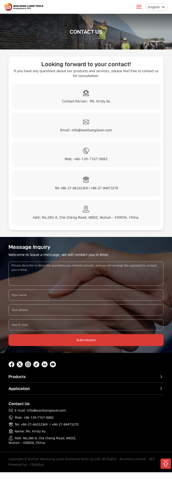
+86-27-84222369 (74, 188)
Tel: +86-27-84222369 (31, 424)
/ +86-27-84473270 (63, 424)
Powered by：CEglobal (26, 464)
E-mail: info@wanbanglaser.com (40, 410)
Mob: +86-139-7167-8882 (86, 159)
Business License (133, 459)
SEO (152, 459)
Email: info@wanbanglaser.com (86, 130)
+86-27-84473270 (104, 188)
